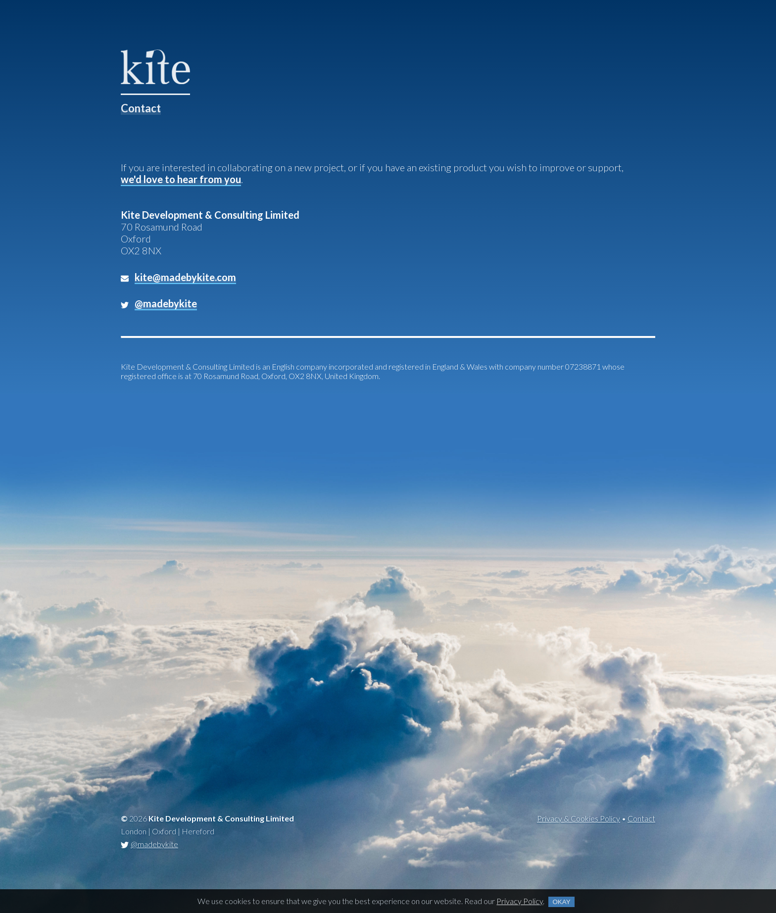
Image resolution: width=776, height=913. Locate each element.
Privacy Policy (519, 901)
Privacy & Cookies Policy (578, 818)
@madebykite (154, 844)
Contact (641, 818)
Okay (561, 902)
